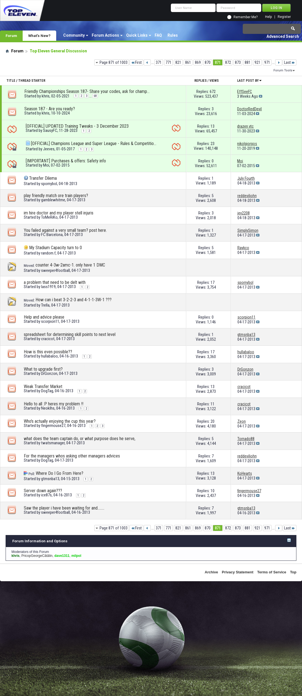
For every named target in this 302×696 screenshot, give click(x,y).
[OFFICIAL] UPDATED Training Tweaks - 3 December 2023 (77, 126)
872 (228, 62)
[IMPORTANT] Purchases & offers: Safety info (66, 161)
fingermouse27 (53, 425)
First (136, 62)
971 (267, 62)
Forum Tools (282, 70)
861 (188, 62)
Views (214, 81)
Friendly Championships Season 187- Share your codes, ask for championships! (87, 91)
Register (284, 16)
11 (212, 404)
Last (289, 62)
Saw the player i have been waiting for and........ (64, 508)
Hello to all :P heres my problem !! (53, 404)
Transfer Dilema (43, 178)
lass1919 (48, 286)
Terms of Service (271, 572)
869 (198, 62)
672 (213, 91)
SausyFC (50, 130)
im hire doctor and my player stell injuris (58, 213)
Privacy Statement (237, 572)
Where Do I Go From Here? (59, 473)
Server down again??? (43, 490)
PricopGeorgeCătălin (36, 556)
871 (218, 62)
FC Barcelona (52, 234)
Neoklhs (48, 408)
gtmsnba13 (50, 478)
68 (95, 96)
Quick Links (137, 35)
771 (168, 62)
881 (248, 62)
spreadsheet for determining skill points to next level (69, 334)
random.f (48, 253)
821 (178, 62)
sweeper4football (55, 270)
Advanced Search (282, 36)
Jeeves (49, 148)
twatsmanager (53, 442)
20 (212, 421)
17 (212, 282)
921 (257, 62)
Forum (11, 35)
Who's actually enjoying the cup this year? (60, 421)
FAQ (158, 35)
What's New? (39, 35)
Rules (172, 35)
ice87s (46, 495)
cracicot (48, 338)
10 (212, 491)
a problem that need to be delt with (55, 282)
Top (293, 572)
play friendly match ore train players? (56, 195)
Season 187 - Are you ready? (49, 108)
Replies (200, 81)
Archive (211, 572)
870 (208, 62)
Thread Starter (31, 81)
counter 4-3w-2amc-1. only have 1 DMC (70, 265)
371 (159, 62)
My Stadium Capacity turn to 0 (55, 247)
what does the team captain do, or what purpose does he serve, (79, 438)
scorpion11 (50, 321)
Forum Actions (105, 35)
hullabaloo (49, 356)
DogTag (47, 390)
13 (212, 126)
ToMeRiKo (49, 217)
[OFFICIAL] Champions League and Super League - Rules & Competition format (94, 143)
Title (10, 81)
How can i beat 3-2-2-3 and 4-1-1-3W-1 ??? (74, 299)
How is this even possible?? (48, 351)
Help (268, 16)
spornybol (49, 183)
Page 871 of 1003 (114, 62)
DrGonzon (49, 373)
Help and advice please (44, 317)
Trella (45, 305)
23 (212, 143)
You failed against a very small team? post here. (65, 230)
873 (238, 62)
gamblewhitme (53, 199)
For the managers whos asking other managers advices (72, 456)
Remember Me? (245, 17)
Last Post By (249, 81)
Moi (46, 165)
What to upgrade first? (43, 369)
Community (74, 35)
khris (45, 96)
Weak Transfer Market (43, 386)
